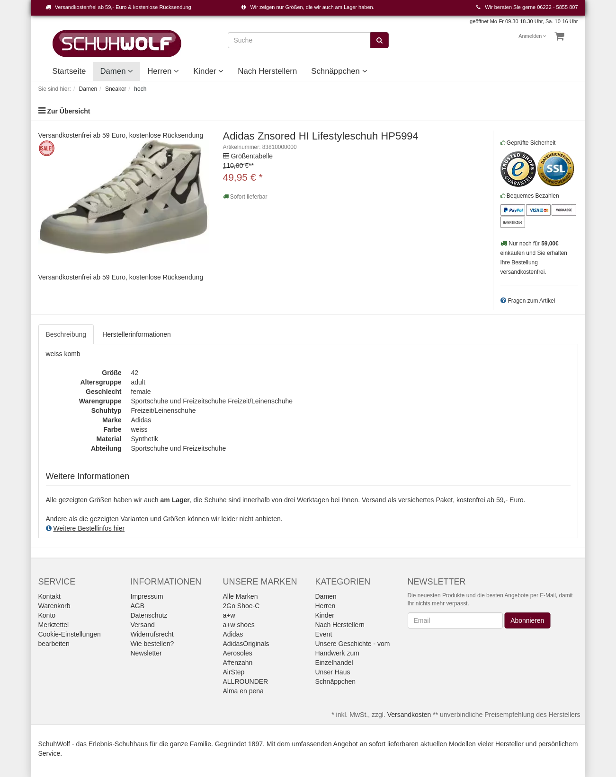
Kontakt (49, 596)
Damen (116, 71)
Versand (143, 625)
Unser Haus (332, 672)
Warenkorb (54, 606)
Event (323, 634)
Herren (163, 71)
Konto (47, 615)
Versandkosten (409, 714)
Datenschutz (149, 615)
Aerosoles (237, 653)
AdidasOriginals (246, 643)
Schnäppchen (339, 71)
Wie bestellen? (152, 643)
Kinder (208, 71)
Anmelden (532, 36)
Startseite (69, 71)
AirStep (234, 672)
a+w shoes (239, 625)
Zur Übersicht (68, 111)
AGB (138, 606)
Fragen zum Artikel (531, 300)
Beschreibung (66, 334)
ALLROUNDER (245, 681)
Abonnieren (528, 620)
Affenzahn (238, 662)
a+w (229, 615)
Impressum (147, 596)
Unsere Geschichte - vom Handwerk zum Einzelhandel (352, 653)
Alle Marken (240, 596)
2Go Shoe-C (241, 606)
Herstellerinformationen (136, 334)
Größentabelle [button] (252, 156)
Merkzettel (53, 625)
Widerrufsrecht (152, 634)
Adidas (233, 634)
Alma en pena (243, 691)
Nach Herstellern (267, 71)
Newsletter (146, 653)
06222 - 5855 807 (557, 7)
